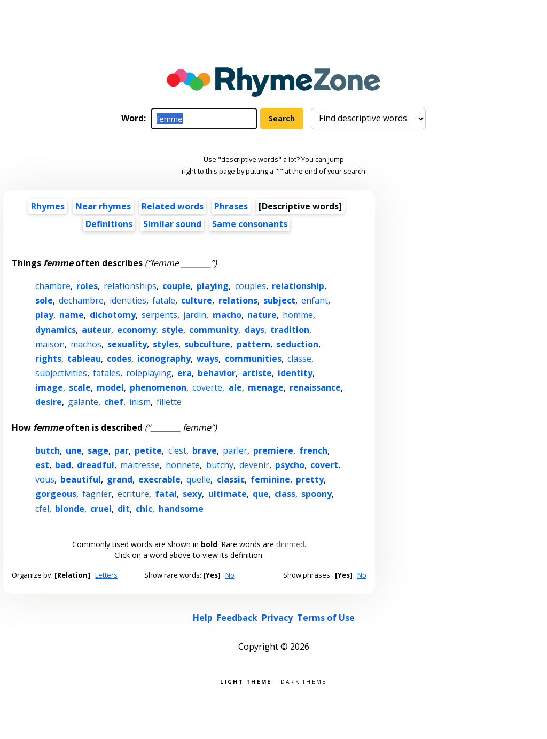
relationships (130, 286)
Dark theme (303, 681)
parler (235, 450)
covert (324, 465)
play (44, 315)
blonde (69, 509)
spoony (316, 494)
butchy (219, 465)
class (285, 494)
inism (140, 402)
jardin (194, 315)
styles (165, 344)
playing (213, 286)
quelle (198, 479)
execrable (159, 479)
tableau (84, 358)
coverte (207, 387)
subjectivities (61, 373)
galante (83, 402)
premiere (273, 450)
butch (47, 450)
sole (44, 300)
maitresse (140, 465)
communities (253, 358)
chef (113, 402)
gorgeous (55, 494)
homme (298, 315)
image (49, 387)
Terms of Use (326, 618)
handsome (181, 509)
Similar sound (172, 224)
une (74, 450)
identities (128, 300)
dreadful (95, 465)
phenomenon (158, 387)
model (110, 387)
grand (119, 479)
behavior (217, 373)
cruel (101, 509)
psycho (289, 465)
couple (176, 286)
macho (227, 315)
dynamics (55, 330)
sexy (192, 494)
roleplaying (148, 373)
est (42, 465)
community (213, 330)
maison (50, 344)
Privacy (277, 618)
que (261, 494)
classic (231, 479)
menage (266, 387)
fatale (163, 300)
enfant (314, 300)
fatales (106, 373)
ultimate (227, 494)
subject (279, 300)
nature (262, 315)
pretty (310, 479)
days (254, 330)
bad (63, 465)
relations (237, 300)
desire (48, 402)
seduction (297, 344)
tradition (289, 330)
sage (98, 450)
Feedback (237, 618)
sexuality (127, 344)
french (313, 450)
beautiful (80, 479)
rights (48, 358)
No (230, 575)
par (121, 450)
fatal (166, 494)
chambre (53, 286)
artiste (257, 373)
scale (80, 387)
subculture (207, 344)
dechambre (81, 300)
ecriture (133, 494)
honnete (183, 465)
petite (148, 450)
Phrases (231, 206)
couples (250, 286)
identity (295, 373)
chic (144, 509)
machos (86, 344)
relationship (298, 286)
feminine (270, 479)
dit (124, 509)
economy (136, 330)
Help (203, 618)
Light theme (245, 681)
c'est (177, 450)
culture (196, 300)
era (184, 373)
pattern (253, 344)
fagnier (97, 494)
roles (87, 286)
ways (207, 358)
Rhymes (48, 206)
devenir (254, 465)
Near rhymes (103, 206)
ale (235, 387)
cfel (42, 509)
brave (204, 450)
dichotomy (113, 315)
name (71, 315)
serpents (159, 315)
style (172, 330)
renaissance (315, 387)
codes (119, 358)
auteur (96, 330)
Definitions (108, 224)
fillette (169, 402)
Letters (106, 575)
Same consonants (249, 224)
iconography (164, 358)
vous (44, 479)
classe (299, 358)
